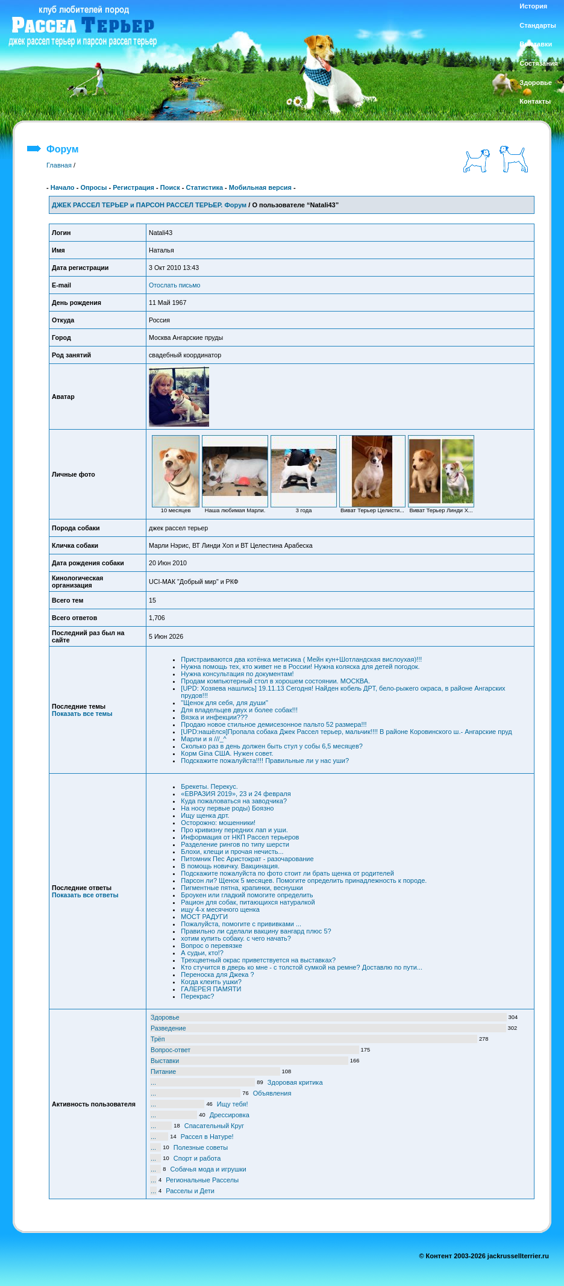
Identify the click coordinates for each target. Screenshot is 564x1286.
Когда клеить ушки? (211, 981)
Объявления (272, 1093)
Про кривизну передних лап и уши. (234, 829)
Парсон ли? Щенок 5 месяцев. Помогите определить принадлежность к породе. (304, 880)
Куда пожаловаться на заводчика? (234, 801)
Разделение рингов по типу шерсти (235, 844)
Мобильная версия (260, 187)
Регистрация (133, 187)
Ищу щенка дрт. (205, 815)
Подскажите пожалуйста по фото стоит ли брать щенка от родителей (287, 873)
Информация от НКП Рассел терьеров (240, 837)
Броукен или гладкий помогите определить (247, 895)
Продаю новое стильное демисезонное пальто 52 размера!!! (273, 724)
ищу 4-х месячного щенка (220, 909)
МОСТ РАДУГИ (204, 916)
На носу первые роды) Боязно (227, 808)
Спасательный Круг (214, 1125)
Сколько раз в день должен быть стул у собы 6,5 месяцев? (272, 746)
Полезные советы (201, 1147)
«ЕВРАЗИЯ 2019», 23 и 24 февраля (235, 793)
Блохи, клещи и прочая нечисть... (232, 851)
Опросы (93, 187)
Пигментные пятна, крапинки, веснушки (241, 887)
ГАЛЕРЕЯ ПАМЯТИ (211, 989)
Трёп (158, 1039)
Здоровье (165, 1017)
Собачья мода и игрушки (208, 1169)
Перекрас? (197, 996)
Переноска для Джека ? (217, 974)
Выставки (165, 1060)
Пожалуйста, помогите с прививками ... (241, 923)
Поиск (170, 187)
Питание (163, 1071)
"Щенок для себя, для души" (224, 702)
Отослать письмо (174, 285)
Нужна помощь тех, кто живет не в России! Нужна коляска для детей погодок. (300, 666)
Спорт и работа (197, 1158)
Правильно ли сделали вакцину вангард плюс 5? (256, 931)
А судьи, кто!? (202, 952)
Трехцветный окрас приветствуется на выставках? (258, 960)
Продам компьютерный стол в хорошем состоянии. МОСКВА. (275, 681)
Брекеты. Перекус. (209, 786)
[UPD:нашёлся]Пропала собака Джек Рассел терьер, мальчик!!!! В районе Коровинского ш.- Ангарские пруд (346, 731)
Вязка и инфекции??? (214, 717)
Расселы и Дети (190, 1190)
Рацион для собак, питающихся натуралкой (248, 902)
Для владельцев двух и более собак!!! (239, 710)
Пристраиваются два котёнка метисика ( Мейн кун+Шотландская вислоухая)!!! (301, 659)
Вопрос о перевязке (211, 945)
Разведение (168, 1028)
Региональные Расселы (202, 1180)
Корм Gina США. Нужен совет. (227, 753)
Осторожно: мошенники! (218, 822)
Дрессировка (229, 1114)
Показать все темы (82, 713)
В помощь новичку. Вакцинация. (230, 866)
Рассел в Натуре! (207, 1136)
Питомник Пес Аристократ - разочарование (247, 858)
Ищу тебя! (232, 1104)
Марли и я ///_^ (203, 738)
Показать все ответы (85, 895)
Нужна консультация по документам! (237, 673)
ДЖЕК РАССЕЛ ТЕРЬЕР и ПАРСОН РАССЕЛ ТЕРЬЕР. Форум (149, 205)
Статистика (205, 187)
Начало (63, 187)
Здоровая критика (295, 1082)
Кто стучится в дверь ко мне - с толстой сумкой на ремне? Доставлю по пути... (301, 967)
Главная (59, 165)
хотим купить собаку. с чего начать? (236, 938)
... (153, 1082)
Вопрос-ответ (170, 1049)
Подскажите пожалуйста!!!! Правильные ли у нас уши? (265, 760)
